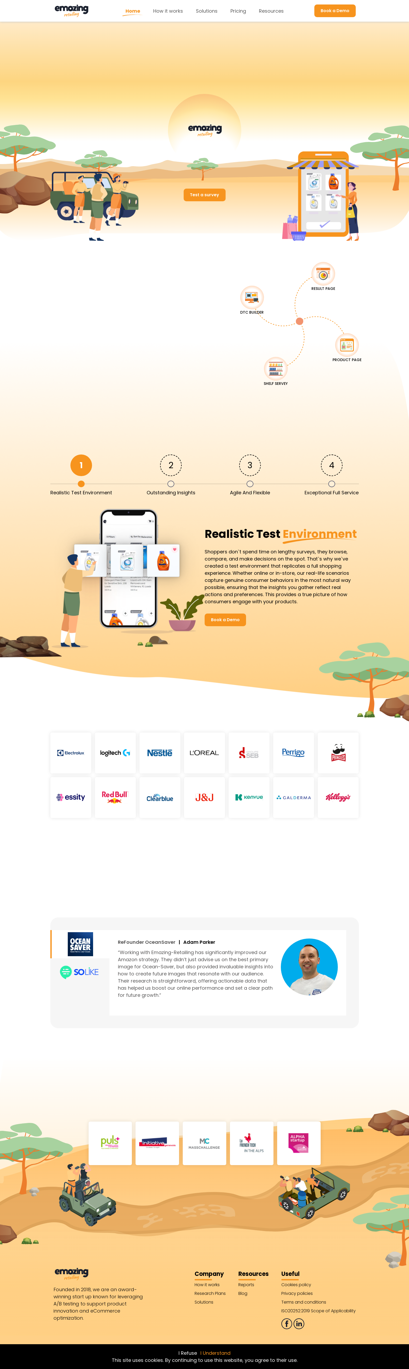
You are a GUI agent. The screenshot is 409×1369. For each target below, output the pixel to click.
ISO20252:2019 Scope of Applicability (318, 1311)
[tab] (81, 474)
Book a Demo (335, 11)
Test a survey (204, 195)
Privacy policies (297, 1293)
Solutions (207, 11)
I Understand (215, 1353)
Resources (271, 11)
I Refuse (188, 1353)
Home (133, 11)
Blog (242, 1293)
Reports (246, 1285)
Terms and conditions (303, 1302)
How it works (168, 11)
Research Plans (210, 1293)
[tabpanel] (204, 577)
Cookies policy (296, 1285)
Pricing (238, 11)
